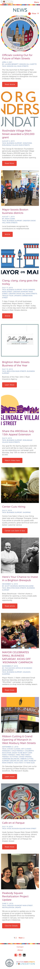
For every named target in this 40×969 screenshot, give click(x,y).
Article (7, 234)
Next (22, 938)
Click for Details (11, 926)
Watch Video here (12, 460)
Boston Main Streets (7, 2)
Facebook (16, 955)
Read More (9, 163)
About (20, 950)
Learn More (9, 385)
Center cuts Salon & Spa (15, 531)
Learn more (9, 777)
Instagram (20, 955)
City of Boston (9, 963)
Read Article (10, 84)
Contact (20, 947)
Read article (10, 606)
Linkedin (24, 955)
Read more (9, 690)
